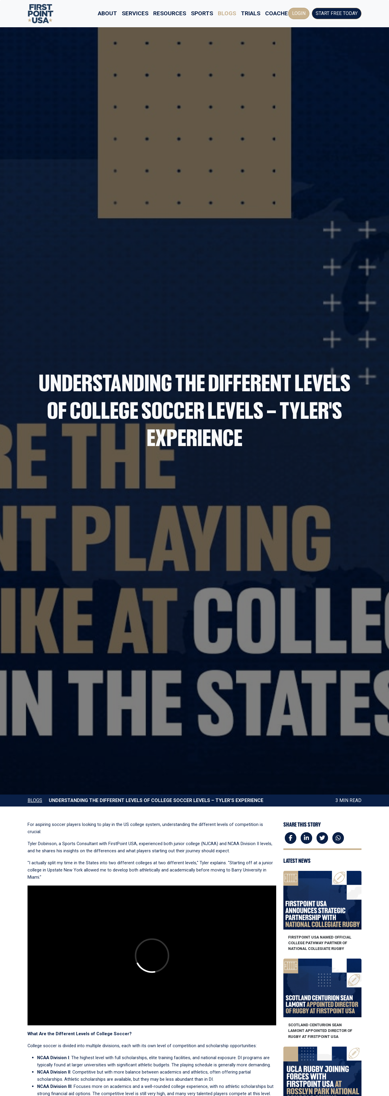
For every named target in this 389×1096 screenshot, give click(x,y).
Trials (250, 13)
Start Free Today (337, 13)
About (107, 13)
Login (299, 13)
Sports (202, 13)
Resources (169, 13)
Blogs (227, 13)
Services (135, 13)
